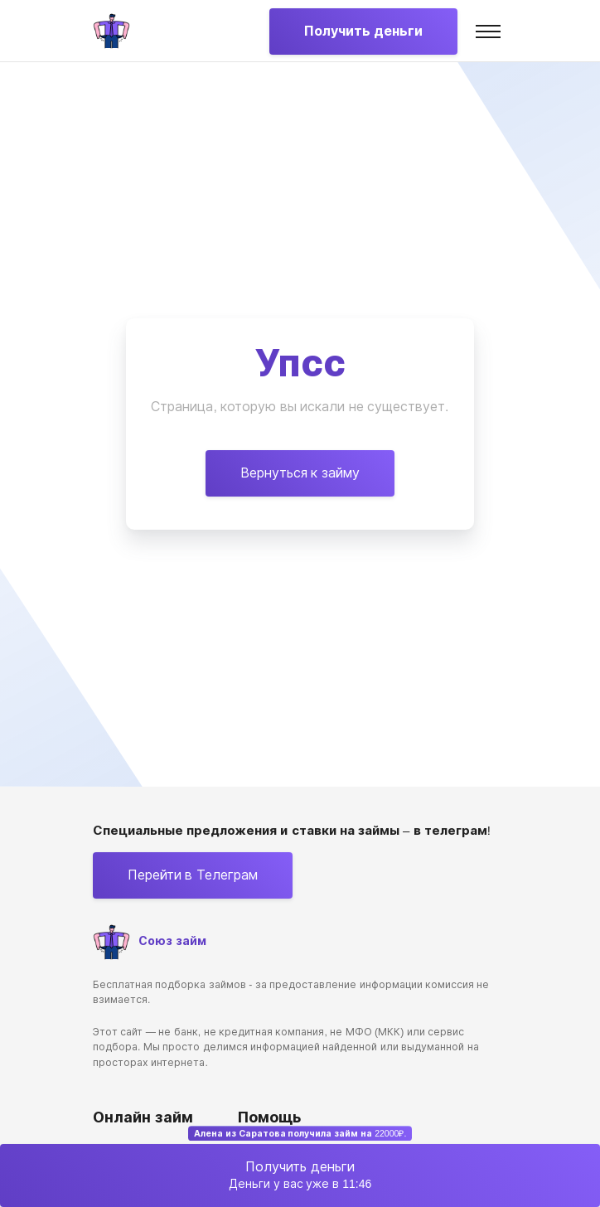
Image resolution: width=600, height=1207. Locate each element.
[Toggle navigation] (488, 31)
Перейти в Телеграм (193, 875)
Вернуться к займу (300, 473)
